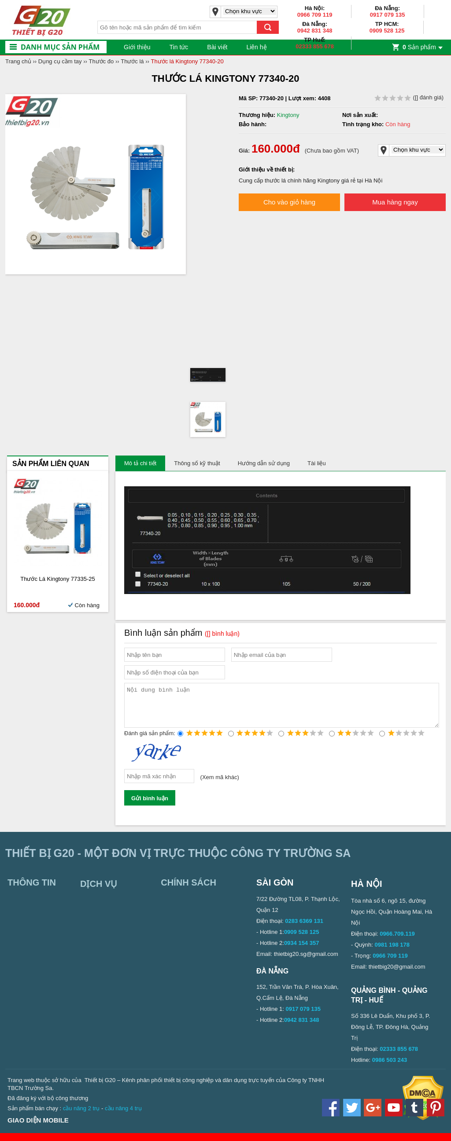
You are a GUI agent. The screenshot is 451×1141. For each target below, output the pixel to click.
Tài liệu (316, 463)
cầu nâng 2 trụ (81, 1116)
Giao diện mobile (38, 1128)
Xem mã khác (219, 785)
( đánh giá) (409, 97)
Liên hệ (256, 47)
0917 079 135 (387, 14)
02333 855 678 (315, 46)
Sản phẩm (419, 47)
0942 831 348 (315, 30)
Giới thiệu (137, 47)
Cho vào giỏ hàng (289, 202)
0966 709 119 (315, 14)
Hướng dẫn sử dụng (264, 463)
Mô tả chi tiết (140, 463)
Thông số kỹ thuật (197, 463)
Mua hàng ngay (395, 202)
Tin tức (179, 47)
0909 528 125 (387, 30)
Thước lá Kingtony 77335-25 (57, 579)
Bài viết (217, 47)
